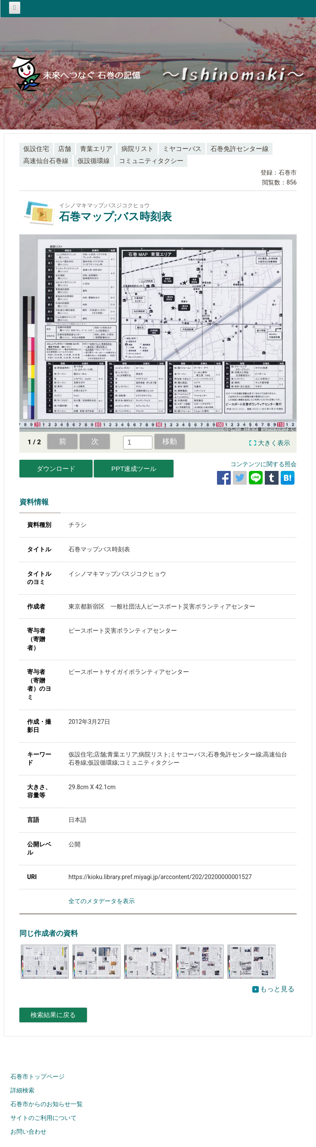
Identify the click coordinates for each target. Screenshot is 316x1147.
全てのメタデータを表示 (101, 901)
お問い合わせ (28, 1131)
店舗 (64, 149)
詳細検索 (22, 1090)
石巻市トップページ (37, 1076)
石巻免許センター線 (240, 149)
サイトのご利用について (43, 1117)
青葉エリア (96, 149)
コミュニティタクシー (151, 161)
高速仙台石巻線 (45, 161)
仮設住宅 (36, 149)
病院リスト (137, 149)
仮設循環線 (93, 161)
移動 (169, 441)
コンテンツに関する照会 (263, 464)
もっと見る (273, 989)
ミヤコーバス (182, 149)
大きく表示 (274, 443)
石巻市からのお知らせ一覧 (46, 1104)
